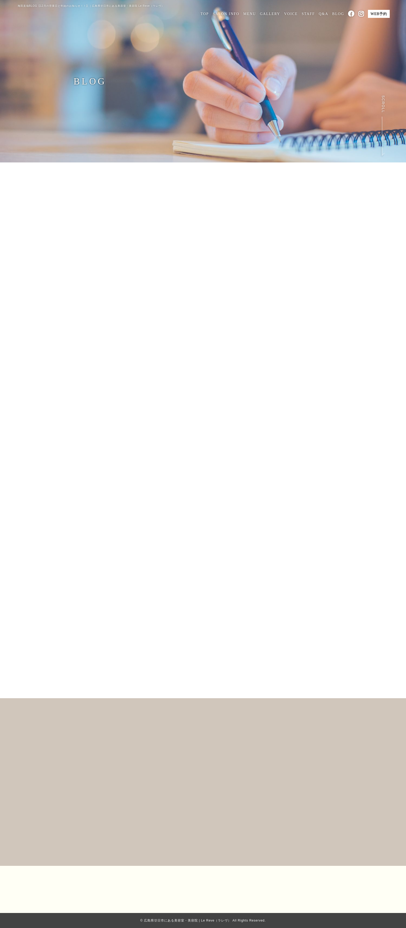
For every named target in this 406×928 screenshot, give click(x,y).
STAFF (308, 14)
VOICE (291, 14)
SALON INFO (226, 14)
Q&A (323, 14)
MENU (249, 14)
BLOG (338, 14)
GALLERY (270, 14)
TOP (204, 14)
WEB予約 (379, 14)
